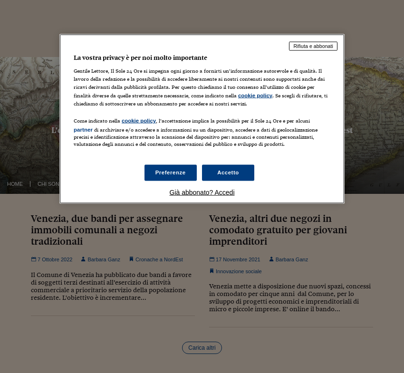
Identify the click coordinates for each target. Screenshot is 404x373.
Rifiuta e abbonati (313, 45)
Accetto (228, 172)
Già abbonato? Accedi (202, 192)
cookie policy (255, 95)
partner (83, 129)
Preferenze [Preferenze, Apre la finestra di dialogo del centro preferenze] (170, 172)
